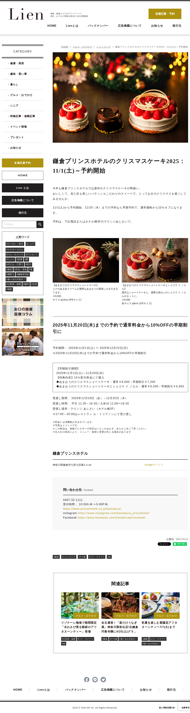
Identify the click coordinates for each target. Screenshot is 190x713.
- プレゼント (16, 137)
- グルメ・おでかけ (20, 94)
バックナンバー (98, 25)
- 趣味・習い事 (17, 73)
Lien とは (22, 187)
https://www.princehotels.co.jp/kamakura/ (92, 508)
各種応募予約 (22, 162)
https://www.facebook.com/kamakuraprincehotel (111, 517)
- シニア (13, 105)
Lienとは (72, 25)
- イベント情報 (17, 126)
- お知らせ (14, 147)
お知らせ (157, 25)
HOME (51, 25)
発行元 (176, 25)
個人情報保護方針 (167, 708)
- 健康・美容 (16, 63)
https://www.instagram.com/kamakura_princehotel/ (114, 513)
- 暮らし (13, 84)
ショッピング (103, 47)
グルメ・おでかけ (82, 47)
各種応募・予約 (165, 13)
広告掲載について (130, 25)
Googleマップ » (154, 464)
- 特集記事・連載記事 (21, 116)
